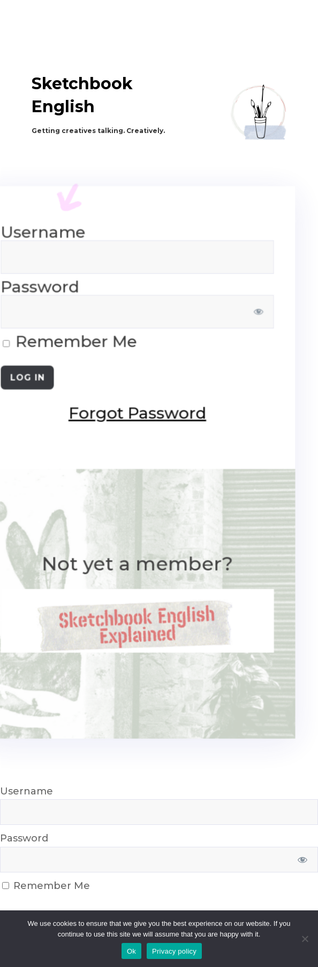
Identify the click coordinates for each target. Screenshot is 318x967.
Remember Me (46, 886)
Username (26, 791)
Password (24, 838)
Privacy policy (174, 951)
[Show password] (189, 315)
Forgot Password (70, 414)
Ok (131, 951)
